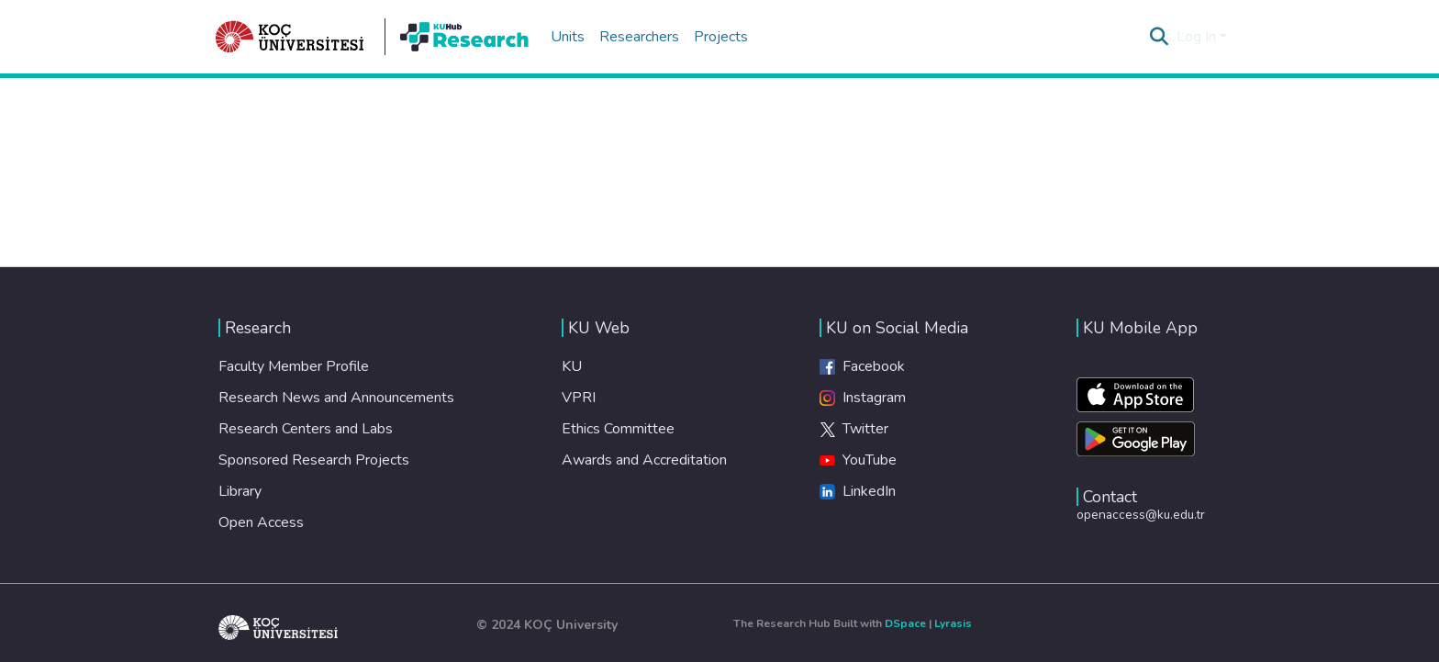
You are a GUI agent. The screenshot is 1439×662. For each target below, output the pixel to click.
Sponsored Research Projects (313, 460)
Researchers (639, 37)
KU (572, 366)
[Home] (290, 37)
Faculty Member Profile (293, 366)
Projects (721, 37)
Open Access (261, 522)
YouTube (858, 460)
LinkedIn (858, 491)
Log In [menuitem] (1196, 37)
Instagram (863, 397)
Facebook (862, 366)
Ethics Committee (618, 429)
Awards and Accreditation (644, 460)
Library (240, 491)
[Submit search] (1159, 37)
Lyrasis (953, 623)
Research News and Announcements (336, 397)
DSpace (905, 623)
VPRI (579, 397)
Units (568, 37)
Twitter (854, 429)
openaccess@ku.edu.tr (1140, 514)
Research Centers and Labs (305, 429)
